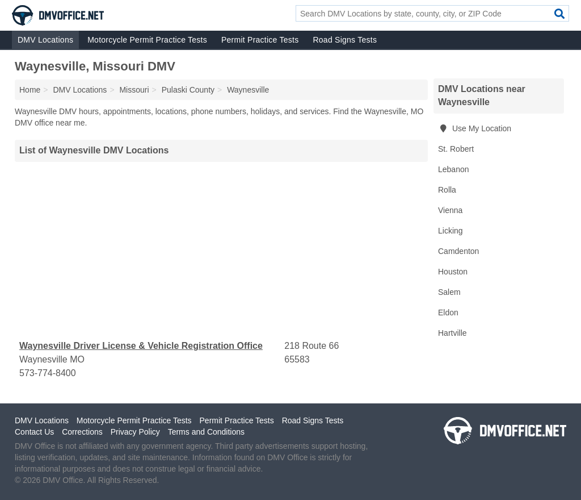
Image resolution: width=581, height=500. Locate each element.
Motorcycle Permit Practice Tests (147, 39)
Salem (449, 292)
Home (29, 89)
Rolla (447, 189)
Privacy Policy (135, 431)
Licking (450, 230)
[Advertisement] (221, 250)
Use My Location (474, 128)
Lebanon (453, 169)
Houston (453, 271)
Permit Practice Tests (259, 39)
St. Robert (456, 148)
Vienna (450, 210)
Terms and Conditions (206, 431)
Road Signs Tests (345, 39)
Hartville (452, 333)
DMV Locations (45, 39)
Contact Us (34, 431)
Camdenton (458, 251)
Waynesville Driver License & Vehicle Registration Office (141, 346)
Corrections (82, 431)
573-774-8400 (47, 373)
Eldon (448, 312)
